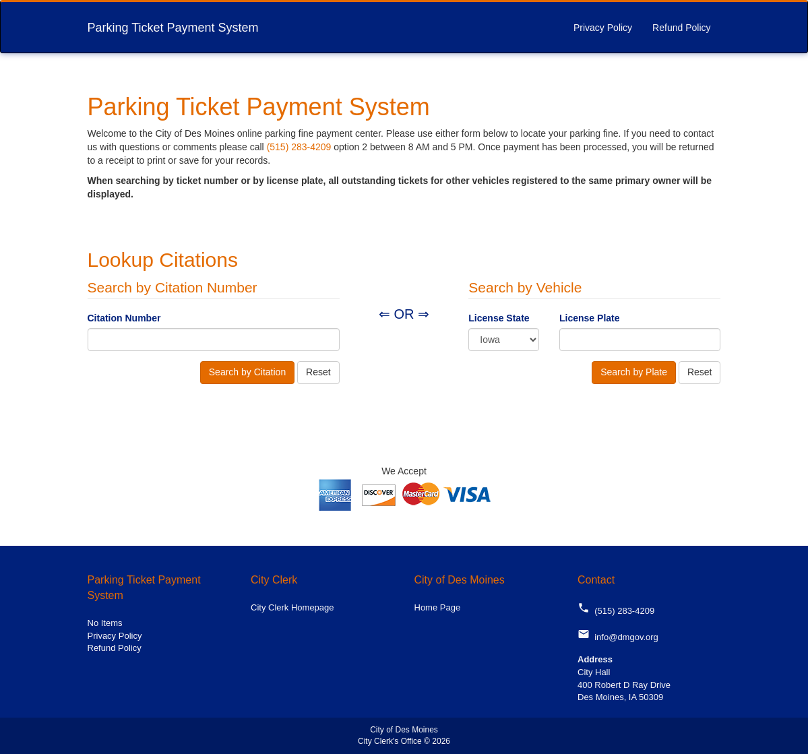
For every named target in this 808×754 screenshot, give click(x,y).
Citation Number (124, 318)
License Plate (589, 318)
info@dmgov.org (618, 637)
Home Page (437, 607)
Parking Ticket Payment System (173, 27)
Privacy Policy (602, 27)
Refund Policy (681, 27)
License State (498, 318)
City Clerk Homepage (292, 607)
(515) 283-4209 (299, 147)
